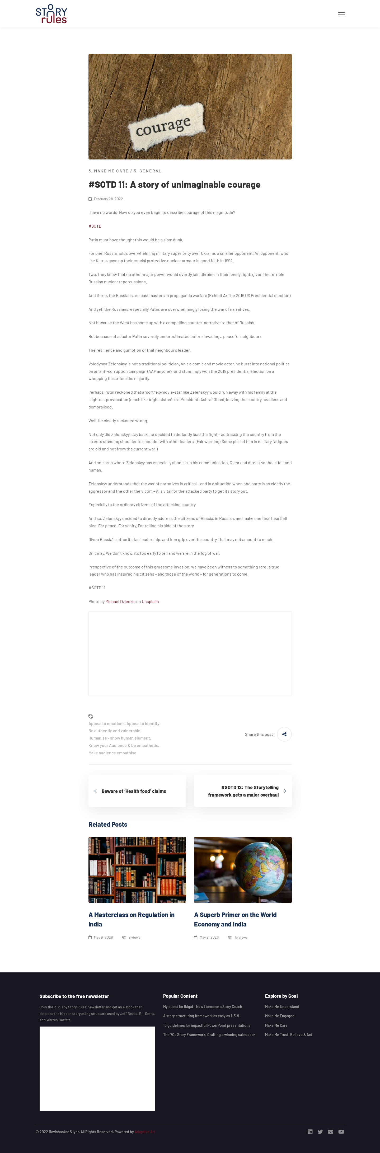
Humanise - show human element (119, 737)
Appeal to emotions (106, 723)
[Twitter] (320, 1132)
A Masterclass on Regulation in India (131, 919)
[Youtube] (341, 1132)
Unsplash (150, 601)
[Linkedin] (310, 1132)
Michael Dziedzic (120, 601)
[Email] (330, 1132)
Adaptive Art (145, 1132)
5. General (148, 170)
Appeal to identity (142, 723)
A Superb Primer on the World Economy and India (235, 919)
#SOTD (94, 225)
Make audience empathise (112, 752)
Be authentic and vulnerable (114, 730)
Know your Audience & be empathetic (123, 745)
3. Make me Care (108, 170)
